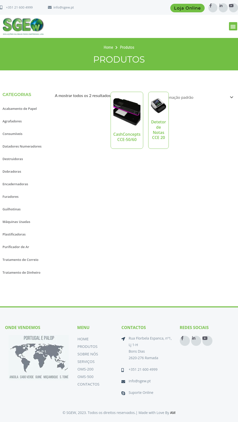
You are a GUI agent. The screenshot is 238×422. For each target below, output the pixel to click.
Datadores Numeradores (22, 146)
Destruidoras (13, 159)
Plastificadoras (14, 234)
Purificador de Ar (16, 247)
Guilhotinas (12, 209)
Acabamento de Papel (20, 108)
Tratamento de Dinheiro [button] (21, 272)
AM (172, 412)
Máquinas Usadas (16, 221)
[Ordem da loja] (195, 97)
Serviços (86, 361)
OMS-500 (85, 376)
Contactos (88, 384)
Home (83, 338)
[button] (233, 26)
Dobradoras (12, 171)
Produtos (87, 346)
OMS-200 (85, 368)
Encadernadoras (15, 184)
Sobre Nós (87, 353)
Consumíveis (12, 133)
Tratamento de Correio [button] (20, 259)
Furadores (11, 196)
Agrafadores (12, 121)
